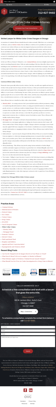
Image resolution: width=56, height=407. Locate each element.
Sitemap (32, 403)
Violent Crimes (7, 217)
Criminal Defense (7, 207)
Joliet (32, 367)
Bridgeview (21, 367)
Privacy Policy (32, 401)
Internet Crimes (7, 237)
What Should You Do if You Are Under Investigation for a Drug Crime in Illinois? (27, 261)
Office (46, 4)
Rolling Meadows (6, 367)
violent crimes (16, 44)
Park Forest (6, 370)
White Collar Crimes (8, 227)
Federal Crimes (7, 212)
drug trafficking (43, 152)
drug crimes (47, 150)
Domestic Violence (8, 234)
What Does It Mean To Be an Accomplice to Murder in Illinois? (21, 256)
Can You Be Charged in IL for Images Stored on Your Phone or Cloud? (24, 254)
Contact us (14, 192)
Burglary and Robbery (9, 242)
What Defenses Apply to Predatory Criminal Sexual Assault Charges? (24, 259)
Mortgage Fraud (8, 232)
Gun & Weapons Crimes (9, 224)
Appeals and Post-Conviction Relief (13, 244)
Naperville (44, 367)
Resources (24, 403)
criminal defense (31, 62)
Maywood (14, 367)
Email (28, 4)
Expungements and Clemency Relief (13, 247)
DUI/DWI (5, 222)
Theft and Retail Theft (9, 239)
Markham (28, 367)
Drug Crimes (6, 219)
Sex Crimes (5, 214)
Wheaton (37, 367)
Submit (28, 351)
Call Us (9, 4)
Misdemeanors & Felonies (10, 209)
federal (15, 66)
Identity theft (7, 103)
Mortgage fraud (7, 119)
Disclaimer (23, 401)
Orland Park (51, 367)
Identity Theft (7, 229)
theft (44, 138)
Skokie (51, 365)
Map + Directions (26, 311)
